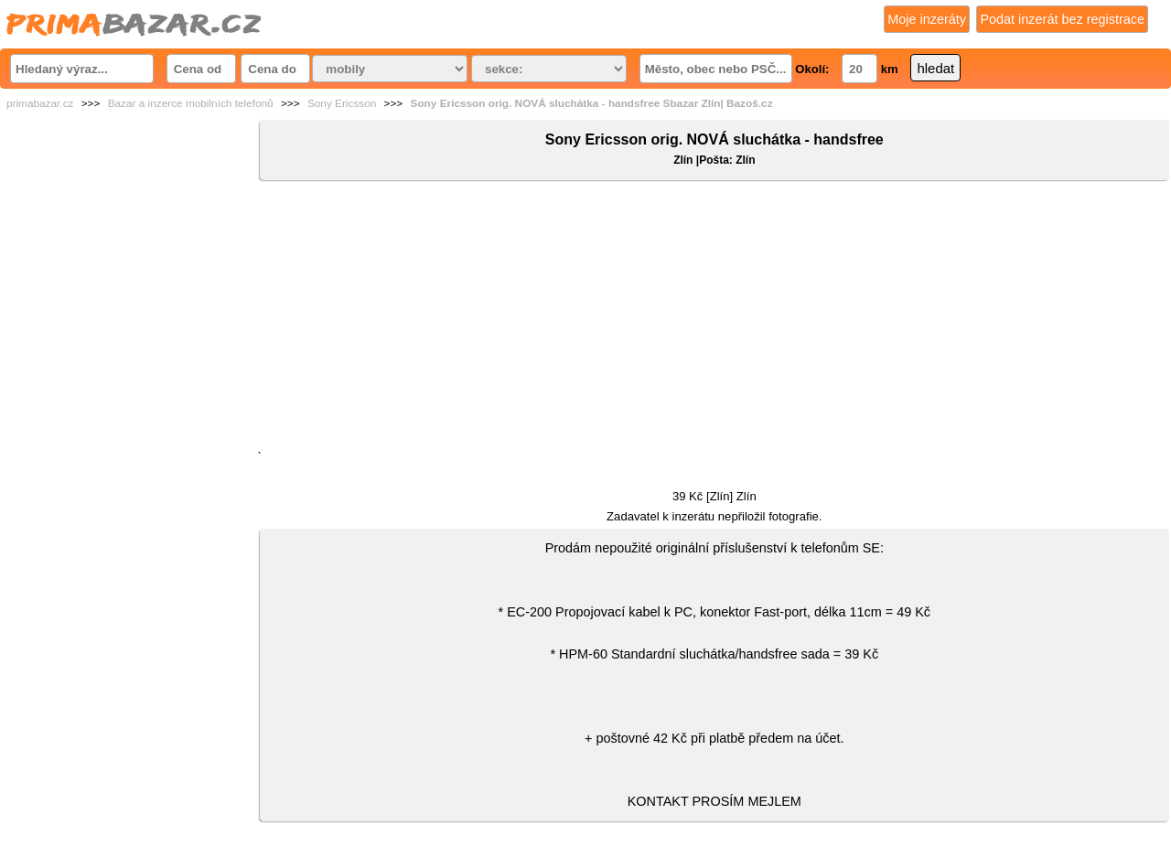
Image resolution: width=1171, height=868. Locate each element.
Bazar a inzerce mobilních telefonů (191, 103)
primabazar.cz (39, 103)
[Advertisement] (714, 319)
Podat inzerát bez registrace (1062, 19)
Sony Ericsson (341, 103)
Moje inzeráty (926, 19)
